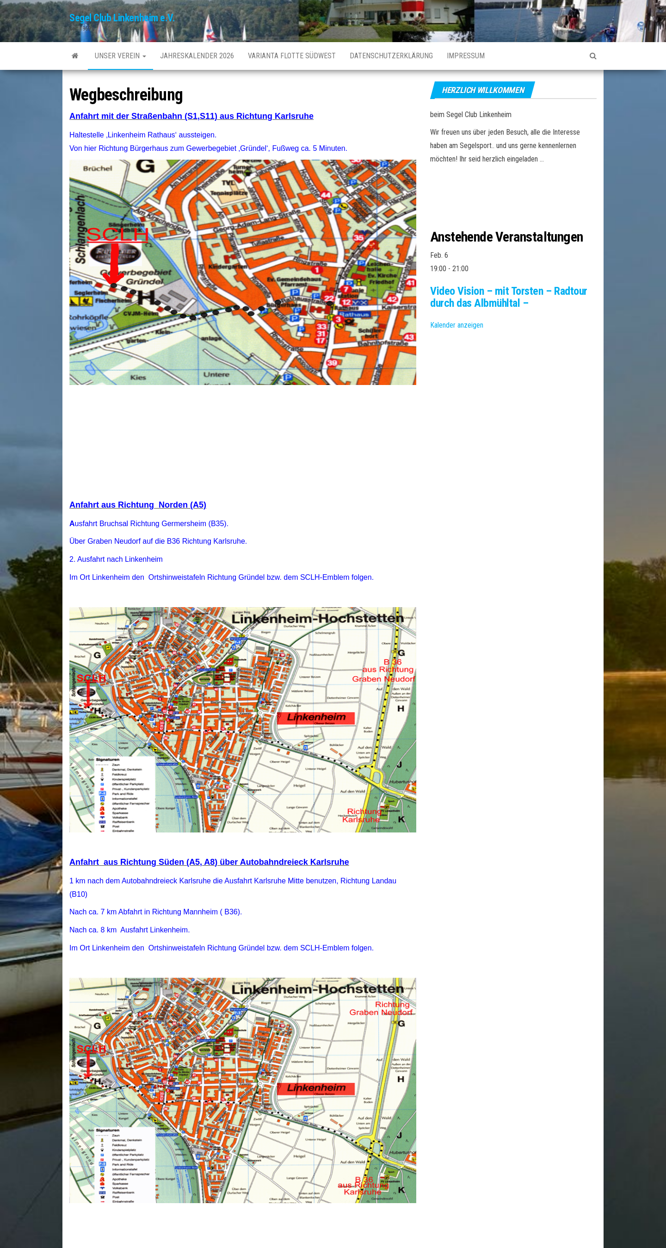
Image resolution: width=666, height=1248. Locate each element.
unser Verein (120, 55)
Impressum (466, 55)
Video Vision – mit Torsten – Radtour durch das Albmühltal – (508, 297)
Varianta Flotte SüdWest (292, 55)
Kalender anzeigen (456, 325)
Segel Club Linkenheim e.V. (122, 18)
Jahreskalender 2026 (197, 55)
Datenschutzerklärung (391, 55)
